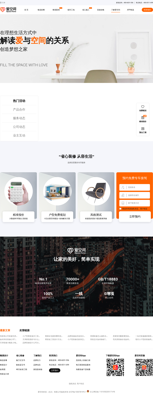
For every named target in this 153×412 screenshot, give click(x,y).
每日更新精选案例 (83, 365)
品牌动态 (37, 365)
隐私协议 (134, 209)
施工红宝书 (20, 360)
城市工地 (71, 10)
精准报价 (147, 10)
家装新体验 (37, 369)
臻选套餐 (41, 10)
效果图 (2, 369)
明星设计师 (4, 374)
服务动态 (19, 118)
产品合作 (19, 109)
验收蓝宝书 (20, 365)
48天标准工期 (21, 369)
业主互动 (19, 135)
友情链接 (24, 330)
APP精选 (130, 10)
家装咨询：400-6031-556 (59, 360)
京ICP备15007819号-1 (77, 392)
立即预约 (135, 216)
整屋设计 (3, 365)
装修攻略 (100, 10)
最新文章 (5, 330)
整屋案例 (56, 9)
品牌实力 (37, 360)
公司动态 (19, 127)
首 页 (26, 10)
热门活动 (19, 101)
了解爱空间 (115, 10)
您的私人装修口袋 (83, 360)
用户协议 (143, 209)
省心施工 (86, 9)
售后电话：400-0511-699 (59, 365)
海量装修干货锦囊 (83, 369)
